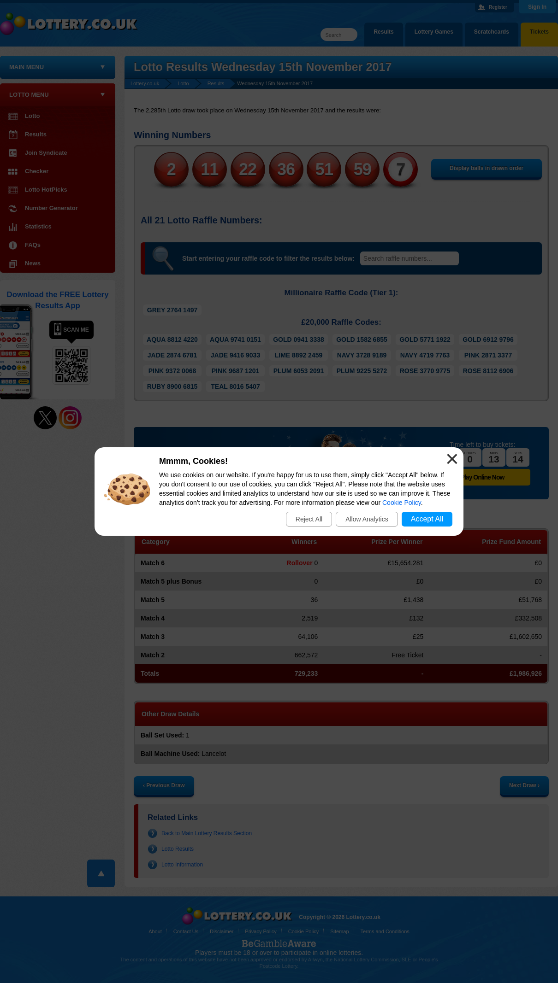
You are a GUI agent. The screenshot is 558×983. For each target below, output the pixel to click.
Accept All (427, 519)
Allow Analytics (366, 519)
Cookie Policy (401, 502)
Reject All (309, 519)
